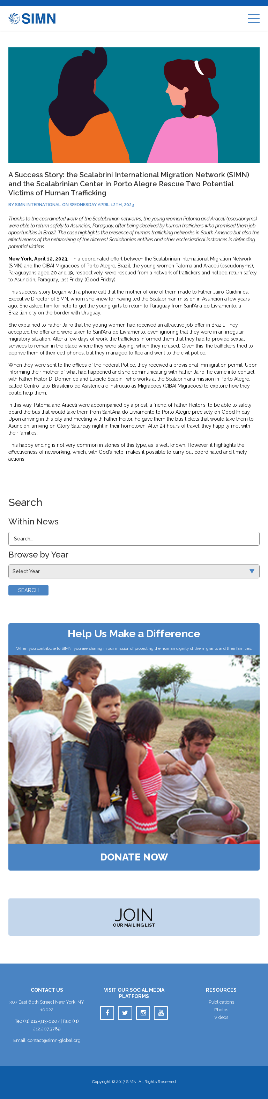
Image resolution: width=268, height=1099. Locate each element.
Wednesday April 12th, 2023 (102, 204)
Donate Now (134, 857)
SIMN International (38, 204)
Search (28, 590)
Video (221, 1017)
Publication (221, 1002)
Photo (221, 1009)
